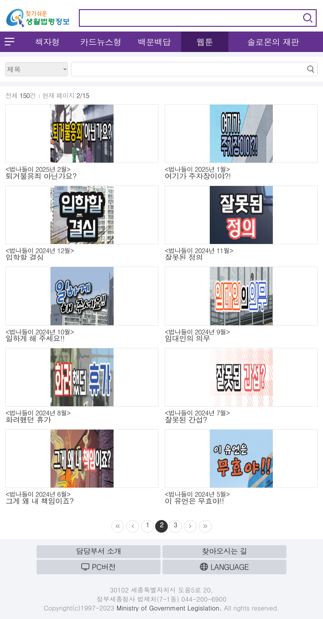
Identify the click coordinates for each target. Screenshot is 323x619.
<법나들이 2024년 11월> (241, 254)
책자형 (47, 42)
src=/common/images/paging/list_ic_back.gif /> (117, 526)
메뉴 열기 (9, 42)
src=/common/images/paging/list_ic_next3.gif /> (190, 526)
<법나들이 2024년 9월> (241, 335)
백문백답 (154, 42)
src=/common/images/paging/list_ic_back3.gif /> (132, 526)
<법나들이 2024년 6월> (81, 497)
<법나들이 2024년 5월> (241, 497)
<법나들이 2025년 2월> (81, 172)
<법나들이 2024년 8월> (81, 416)
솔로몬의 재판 (273, 42)
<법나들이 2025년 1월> (241, 172)
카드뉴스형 (100, 42)
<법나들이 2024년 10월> (81, 335)
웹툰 (205, 42)
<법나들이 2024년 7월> (241, 416)
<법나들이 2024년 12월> (81, 254)
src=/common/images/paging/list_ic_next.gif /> (205, 526)
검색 (308, 18)
